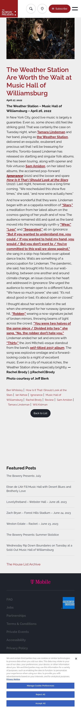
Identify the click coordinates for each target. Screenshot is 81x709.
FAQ (9, 599)
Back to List (40, 413)
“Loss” (11, 229)
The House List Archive (23, 564)
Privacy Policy (17, 648)
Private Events (17, 632)
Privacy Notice (13, 681)
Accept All (40, 705)
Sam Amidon (35, 166)
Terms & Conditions (21, 624)
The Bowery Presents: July (23, 475)
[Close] (76, 660)
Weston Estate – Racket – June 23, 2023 (32, 523)
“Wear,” (65, 224)
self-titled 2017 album (47, 348)
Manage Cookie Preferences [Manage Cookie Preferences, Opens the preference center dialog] (40, 687)
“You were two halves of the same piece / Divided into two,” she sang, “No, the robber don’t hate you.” (38, 328)
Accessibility (16, 640)
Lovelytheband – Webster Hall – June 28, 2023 (36, 501)
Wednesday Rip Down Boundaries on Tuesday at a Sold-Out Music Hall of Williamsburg (39, 547)
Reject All (40, 696)
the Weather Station (52, 137)
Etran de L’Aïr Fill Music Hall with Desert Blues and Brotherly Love (38, 489)
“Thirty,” (12, 343)
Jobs (10, 607)
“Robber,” (19, 314)
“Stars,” (67, 205)
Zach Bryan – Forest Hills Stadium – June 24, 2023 (38, 512)
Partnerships (16, 615)
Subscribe (61, 8)
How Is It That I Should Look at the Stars (37, 180)
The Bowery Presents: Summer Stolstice (32, 534)
